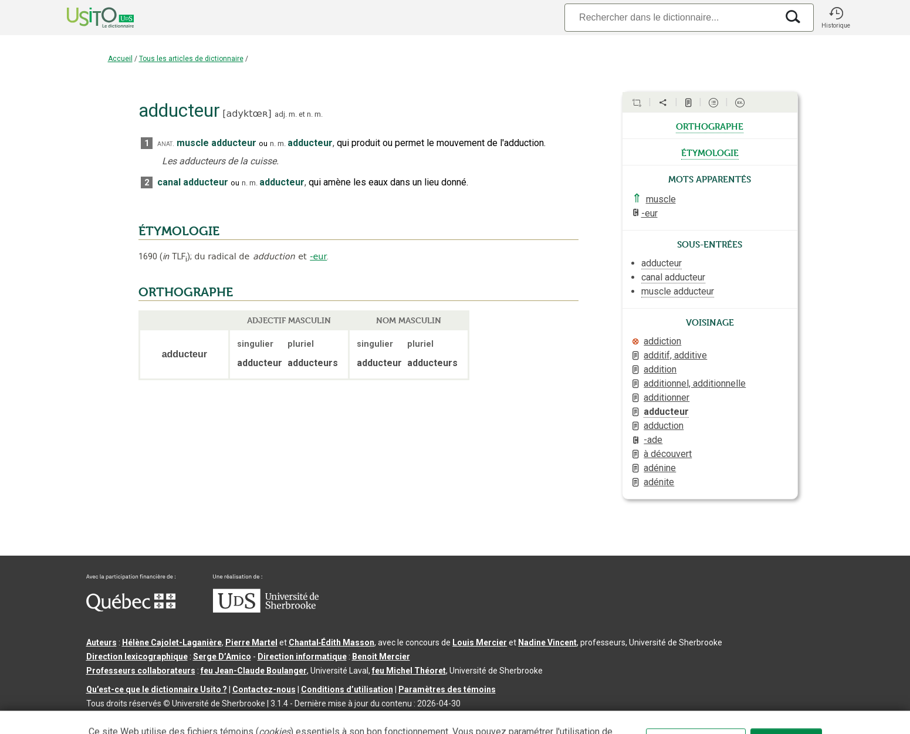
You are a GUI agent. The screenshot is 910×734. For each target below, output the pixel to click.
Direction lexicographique (137, 656)
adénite (659, 482)
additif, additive (675, 355)
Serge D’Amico (222, 656)
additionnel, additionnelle (695, 383)
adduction (664, 425)
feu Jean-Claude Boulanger (254, 670)
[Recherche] (670, 17)
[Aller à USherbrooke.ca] (266, 609)
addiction (662, 341)
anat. (165, 143)
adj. (281, 114)
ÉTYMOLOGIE (178, 231)
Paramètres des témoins (447, 689)
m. (293, 114)
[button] (836, 17)
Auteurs (101, 642)
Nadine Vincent (547, 642)
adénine (660, 467)
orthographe (709, 126)
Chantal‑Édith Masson (332, 642)
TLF (175, 257)
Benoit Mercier (381, 656)
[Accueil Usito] (87, 17)
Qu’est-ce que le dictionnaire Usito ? (156, 689)
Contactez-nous (264, 689)
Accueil (120, 59)
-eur (318, 256)
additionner (666, 397)
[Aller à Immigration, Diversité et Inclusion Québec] (130, 608)
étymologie (710, 152)
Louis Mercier (479, 642)
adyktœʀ (247, 113)
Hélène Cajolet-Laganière (172, 642)
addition (660, 369)
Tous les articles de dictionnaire (191, 59)
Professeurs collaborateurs (140, 670)
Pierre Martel (251, 642)
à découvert (668, 453)
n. (310, 114)
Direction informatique (302, 656)
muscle (661, 199)
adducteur (666, 411)
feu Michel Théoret (409, 670)
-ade (653, 439)
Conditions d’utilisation (347, 689)
